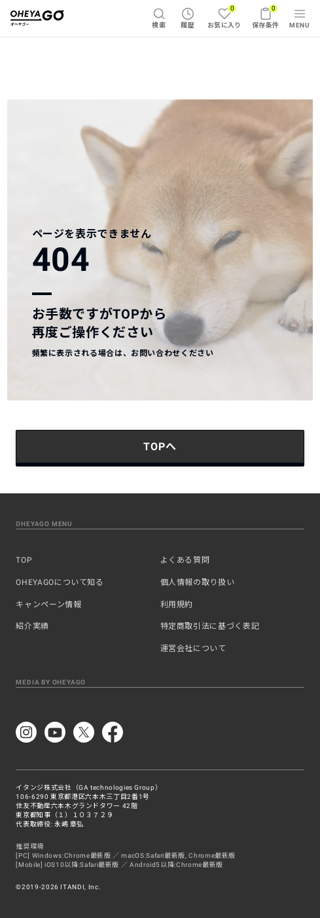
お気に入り (224, 16)
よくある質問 (185, 560)
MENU (299, 18)
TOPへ (159, 446)
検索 (159, 18)
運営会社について (193, 648)
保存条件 (265, 16)
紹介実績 (32, 626)
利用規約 (177, 604)
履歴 (187, 18)
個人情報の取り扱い (197, 582)
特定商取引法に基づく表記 (210, 626)
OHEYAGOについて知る (59, 582)
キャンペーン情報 (48, 604)
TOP (24, 560)
